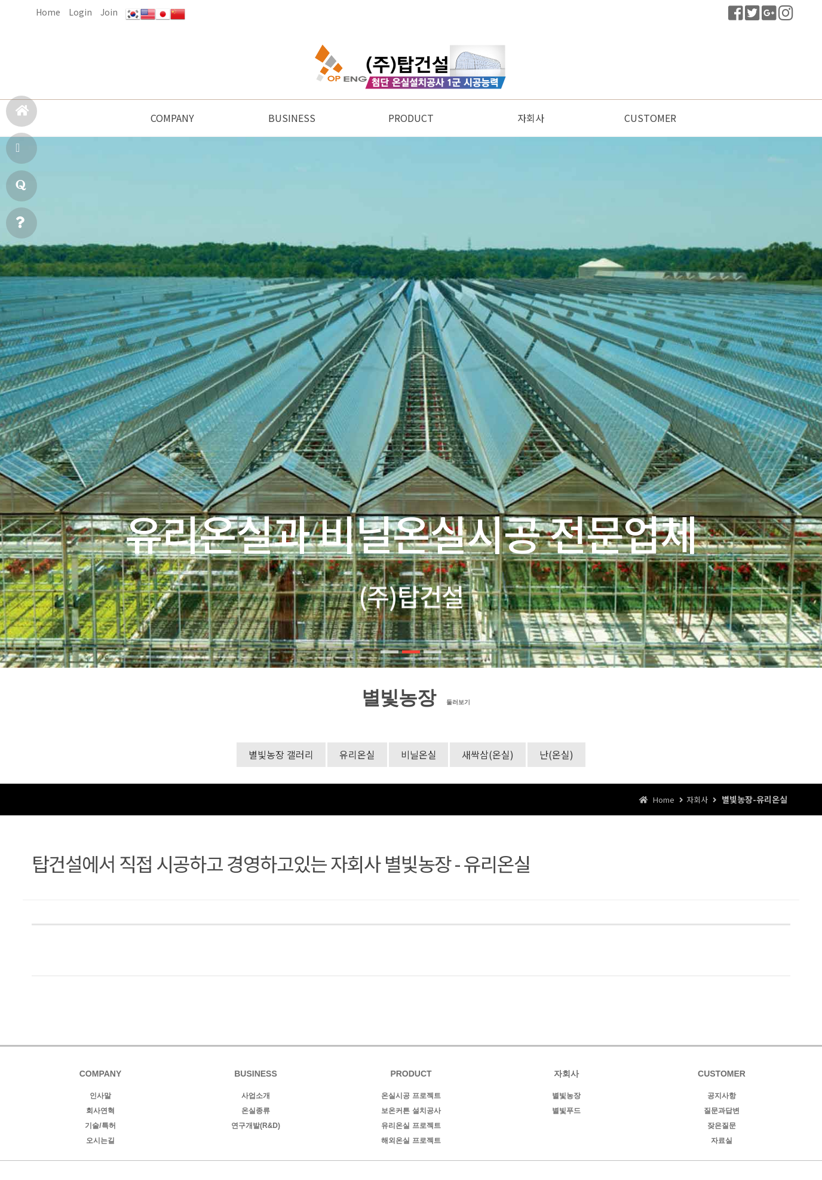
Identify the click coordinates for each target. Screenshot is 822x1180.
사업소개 (255, 1097)
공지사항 (20, 227)
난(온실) (557, 755)
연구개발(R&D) (255, 1127)
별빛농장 (566, 1097)
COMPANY (172, 118)
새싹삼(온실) (488, 755)
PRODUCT (411, 118)
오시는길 (100, 1142)
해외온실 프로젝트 (410, 1142)
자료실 (721, 1142)
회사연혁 (100, 1112)
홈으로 (22, 116)
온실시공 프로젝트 (410, 1097)
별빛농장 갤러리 (281, 755)
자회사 (530, 118)
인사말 (100, 1097)
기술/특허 (100, 1127)
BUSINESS (291, 118)
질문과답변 (21, 190)
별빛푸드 (566, 1112)
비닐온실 (419, 755)
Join (109, 12)
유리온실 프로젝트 (410, 1127)
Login (80, 12)
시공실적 (19, 153)
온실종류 (255, 1112)
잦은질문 (721, 1127)
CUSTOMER (650, 118)
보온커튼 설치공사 (410, 1112)
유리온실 (357, 755)
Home (48, 12)
